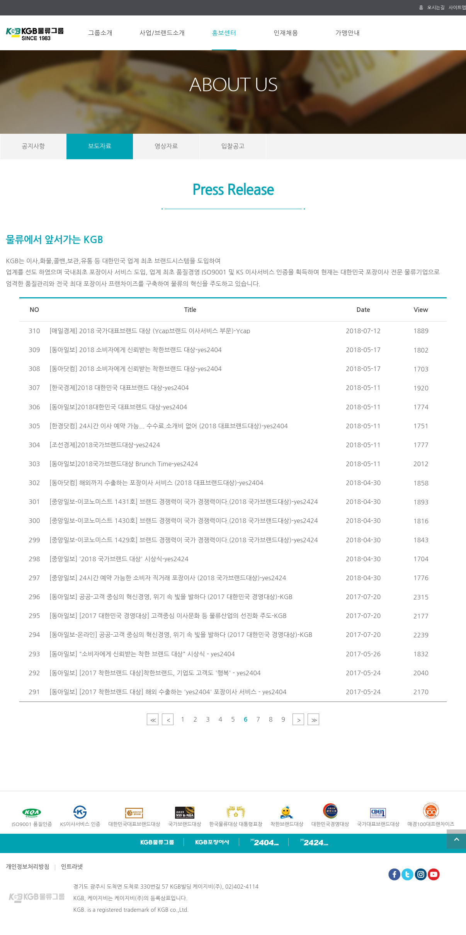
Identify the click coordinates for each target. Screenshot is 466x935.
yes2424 (314, 842)
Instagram (421, 875)
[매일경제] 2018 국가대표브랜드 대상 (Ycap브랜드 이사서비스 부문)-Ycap (149, 331)
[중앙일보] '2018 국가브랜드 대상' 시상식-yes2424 (119, 559)
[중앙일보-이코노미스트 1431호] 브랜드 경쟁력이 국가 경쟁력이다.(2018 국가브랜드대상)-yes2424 (183, 502)
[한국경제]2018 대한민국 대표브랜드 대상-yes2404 (119, 388)
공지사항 (33, 146)
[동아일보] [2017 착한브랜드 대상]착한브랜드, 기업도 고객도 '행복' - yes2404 (155, 673)
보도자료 (99, 146)
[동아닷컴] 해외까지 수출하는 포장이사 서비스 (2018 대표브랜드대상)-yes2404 (156, 483)
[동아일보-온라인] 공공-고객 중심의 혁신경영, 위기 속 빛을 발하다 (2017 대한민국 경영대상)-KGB (181, 635)
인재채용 (286, 33)
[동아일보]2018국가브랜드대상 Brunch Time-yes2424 (123, 464)
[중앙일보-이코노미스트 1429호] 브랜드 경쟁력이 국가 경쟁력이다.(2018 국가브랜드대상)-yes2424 (183, 540)
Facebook (394, 875)
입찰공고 (232, 146)
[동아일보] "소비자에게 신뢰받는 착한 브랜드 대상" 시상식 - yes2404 (142, 654)
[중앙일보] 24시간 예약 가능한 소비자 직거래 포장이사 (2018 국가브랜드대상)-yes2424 (167, 578)
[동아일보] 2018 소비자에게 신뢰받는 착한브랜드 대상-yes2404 (135, 350)
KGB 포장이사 (212, 842)
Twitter (407, 875)
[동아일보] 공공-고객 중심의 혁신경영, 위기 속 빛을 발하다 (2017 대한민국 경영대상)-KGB (171, 597)
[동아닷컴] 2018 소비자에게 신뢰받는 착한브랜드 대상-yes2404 (135, 369)
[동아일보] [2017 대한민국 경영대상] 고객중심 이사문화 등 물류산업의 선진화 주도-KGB (168, 616)
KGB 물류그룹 (157, 842)
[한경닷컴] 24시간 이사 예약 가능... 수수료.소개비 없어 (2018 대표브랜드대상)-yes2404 (168, 426)
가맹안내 (347, 33)
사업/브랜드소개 (162, 33)
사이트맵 (457, 7)
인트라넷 (72, 867)
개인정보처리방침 (27, 867)
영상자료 (166, 146)
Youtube (434, 875)
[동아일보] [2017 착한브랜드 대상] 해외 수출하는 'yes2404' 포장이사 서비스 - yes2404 (168, 692)
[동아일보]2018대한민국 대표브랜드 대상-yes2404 (118, 407)
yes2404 (264, 842)
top (456, 839)
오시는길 (436, 7)
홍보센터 (224, 33)
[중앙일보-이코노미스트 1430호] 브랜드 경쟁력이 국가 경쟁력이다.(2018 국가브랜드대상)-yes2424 (183, 521)
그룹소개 (100, 33)
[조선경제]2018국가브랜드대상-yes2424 (104, 445)
